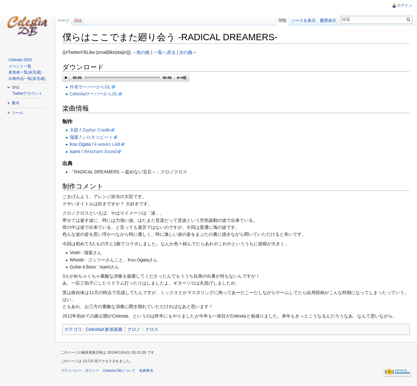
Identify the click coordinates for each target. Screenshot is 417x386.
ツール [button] (17, 113)
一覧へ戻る (166, 52)
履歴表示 (327, 20)
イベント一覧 (20, 66)
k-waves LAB (109, 144)
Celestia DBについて (120, 372)
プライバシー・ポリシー (81, 372)
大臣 (75, 130)
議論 (78, 20)
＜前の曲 (142, 52)
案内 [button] (15, 103)
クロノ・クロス (143, 329)
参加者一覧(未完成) (25, 72)
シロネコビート (98, 137)
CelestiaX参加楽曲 (105, 329)
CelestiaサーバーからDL (95, 94)
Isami (76, 151)
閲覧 (282, 20)
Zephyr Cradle (97, 130)
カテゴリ (74, 329)
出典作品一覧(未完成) (27, 78)
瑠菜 (75, 137)
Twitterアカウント (27, 93)
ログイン (404, 5)
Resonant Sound (101, 151)
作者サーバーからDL (91, 87)
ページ (64, 20)
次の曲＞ (189, 52)
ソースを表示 (303, 20)
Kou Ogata (81, 144)
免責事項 (147, 372)
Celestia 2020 (20, 60)
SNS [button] (16, 87)
